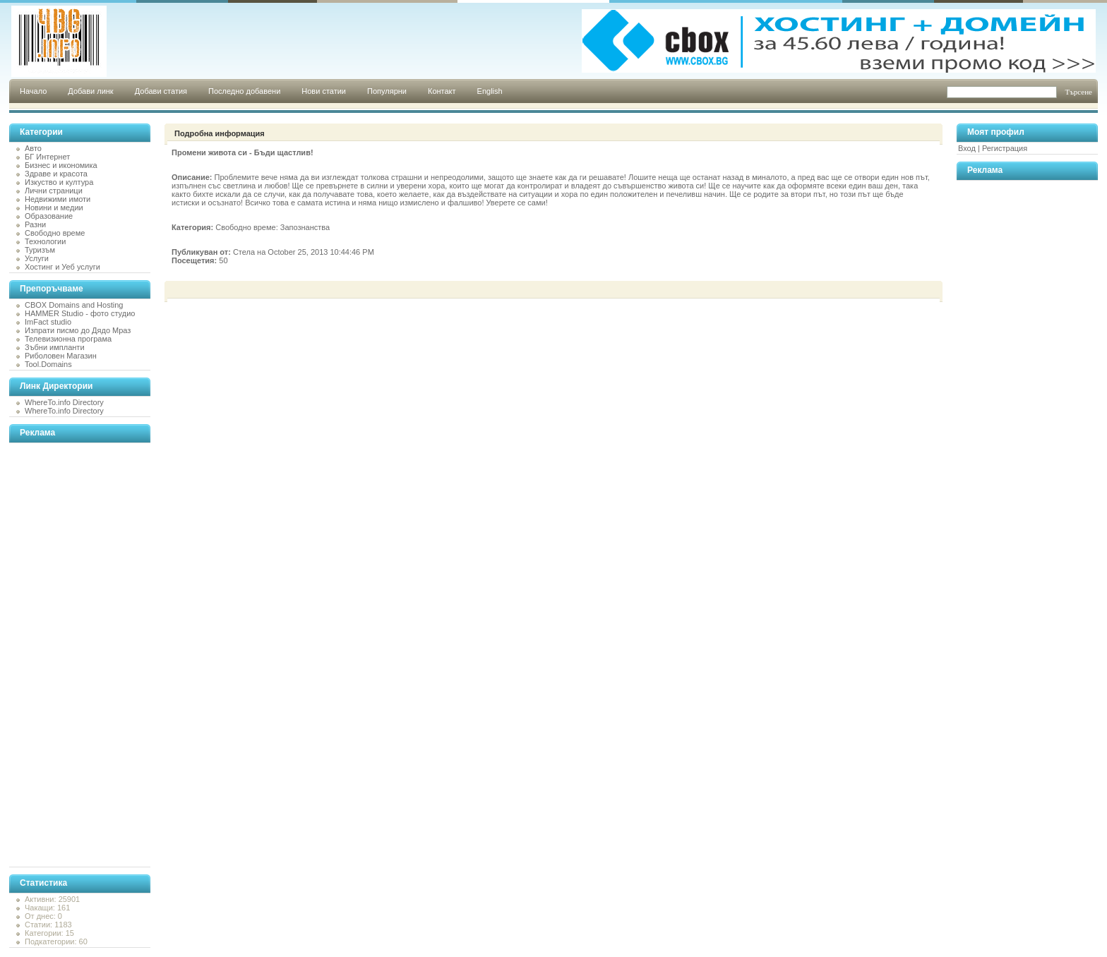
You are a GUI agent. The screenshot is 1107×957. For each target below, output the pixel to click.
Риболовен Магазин (61, 355)
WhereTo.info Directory (64, 402)
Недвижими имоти (57, 199)
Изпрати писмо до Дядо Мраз (78, 330)
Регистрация (1004, 148)
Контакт (442, 91)
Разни (35, 224)
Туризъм (40, 250)
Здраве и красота (56, 173)
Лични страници (54, 190)
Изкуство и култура (59, 182)
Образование (49, 216)
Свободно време (55, 233)
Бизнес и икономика (61, 165)
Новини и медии (54, 207)
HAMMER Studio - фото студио (80, 313)
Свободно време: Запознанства (272, 227)
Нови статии (323, 91)
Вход (967, 148)
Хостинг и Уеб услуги (62, 267)
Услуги (37, 258)
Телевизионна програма (68, 339)
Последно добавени (244, 91)
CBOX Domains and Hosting (74, 305)
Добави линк (90, 91)
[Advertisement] (65, 655)
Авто (33, 148)
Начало (33, 91)
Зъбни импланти (55, 347)
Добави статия (161, 91)
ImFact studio (48, 322)
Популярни (387, 91)
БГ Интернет (47, 156)
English (490, 91)
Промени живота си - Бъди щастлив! (242, 152)
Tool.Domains (48, 364)
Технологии (45, 241)
